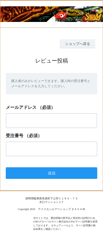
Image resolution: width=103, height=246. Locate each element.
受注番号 (14, 135)
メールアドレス (21, 107)
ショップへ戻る (77, 44)
